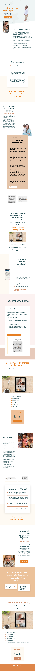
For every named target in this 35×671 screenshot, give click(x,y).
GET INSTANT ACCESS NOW (14, 335)
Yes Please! (8, 17)
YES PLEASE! (17, 659)
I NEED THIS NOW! (17, 421)
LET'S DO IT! (24, 562)
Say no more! (12, 187)
